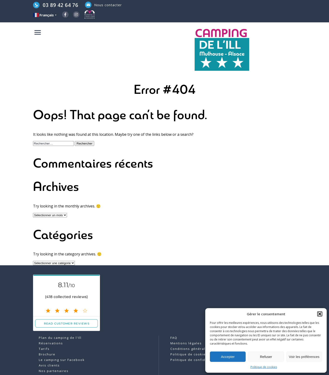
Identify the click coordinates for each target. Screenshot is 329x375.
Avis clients (49, 365)
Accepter (228, 357)
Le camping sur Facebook (62, 360)
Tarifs (44, 349)
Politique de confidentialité (195, 360)
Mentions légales (186, 343)
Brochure (47, 354)
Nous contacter (108, 5)
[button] (319, 314)
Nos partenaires (54, 371)
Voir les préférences (304, 357)
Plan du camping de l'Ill (60, 338)
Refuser (266, 357)
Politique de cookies (264, 367)
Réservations (51, 343)
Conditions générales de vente (198, 349)
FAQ (173, 338)
